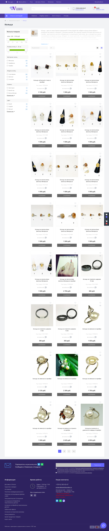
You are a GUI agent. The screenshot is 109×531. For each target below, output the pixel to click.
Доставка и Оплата (40, 2)
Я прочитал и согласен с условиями (74, 472)
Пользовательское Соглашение (14, 498)
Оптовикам (51, 2)
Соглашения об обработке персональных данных (81, 469)
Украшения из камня (14, 20)
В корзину (42, 95)
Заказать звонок (79, 9)
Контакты (58, 2)
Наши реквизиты (10, 513)
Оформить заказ (100, 9)
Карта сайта (8, 518)
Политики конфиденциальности (83, 467)
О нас (31, 2)
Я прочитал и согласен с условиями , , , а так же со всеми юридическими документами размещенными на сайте (80, 469)
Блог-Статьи (56, 16)
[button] (22, 2)
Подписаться (97, 464)
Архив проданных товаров (12, 516)
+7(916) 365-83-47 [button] (62, 484)
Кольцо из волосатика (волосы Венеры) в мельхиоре (67, 81)
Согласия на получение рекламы (83, 472)
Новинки (34, 16)
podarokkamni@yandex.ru (64, 486)
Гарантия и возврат (10, 486)
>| (73, 450)
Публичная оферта (10, 509)
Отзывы (66, 16)
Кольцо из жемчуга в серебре (92, 328)
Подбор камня (44, 16)
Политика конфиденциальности (14, 491)
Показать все (11, 95)
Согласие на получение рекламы (14, 511)
